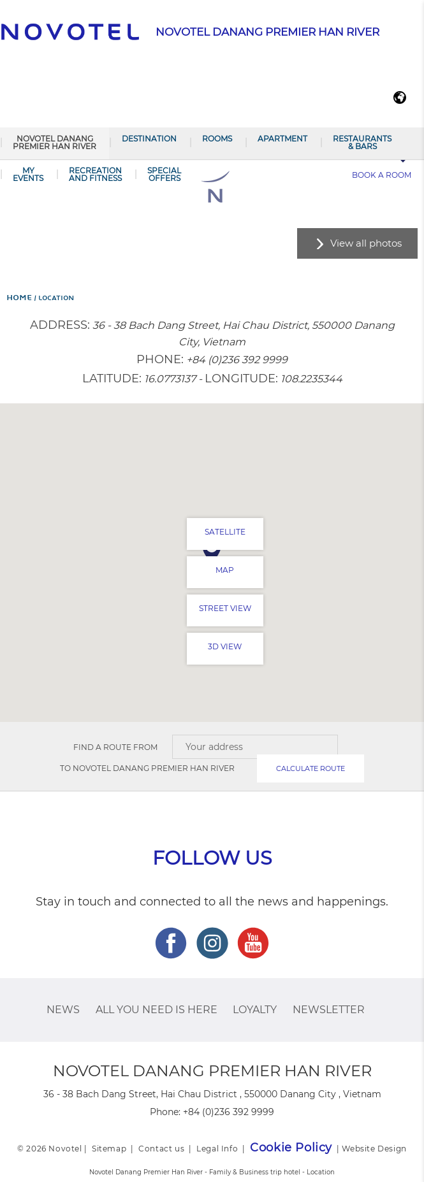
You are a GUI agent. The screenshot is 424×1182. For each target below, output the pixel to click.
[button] (212, 550)
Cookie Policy (291, 1148)
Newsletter (329, 1010)
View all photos (366, 243)
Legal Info (217, 1148)
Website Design (374, 1148)
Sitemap (109, 1148)
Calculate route (310, 768)
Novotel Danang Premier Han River (54, 142)
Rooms (217, 138)
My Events (28, 174)
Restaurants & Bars (362, 142)
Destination (149, 138)
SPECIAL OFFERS (164, 174)
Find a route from (115, 747)
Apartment (282, 138)
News (63, 1010)
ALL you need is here (156, 1010)
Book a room (381, 175)
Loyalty (255, 1010)
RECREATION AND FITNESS (95, 174)
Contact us (161, 1148)
